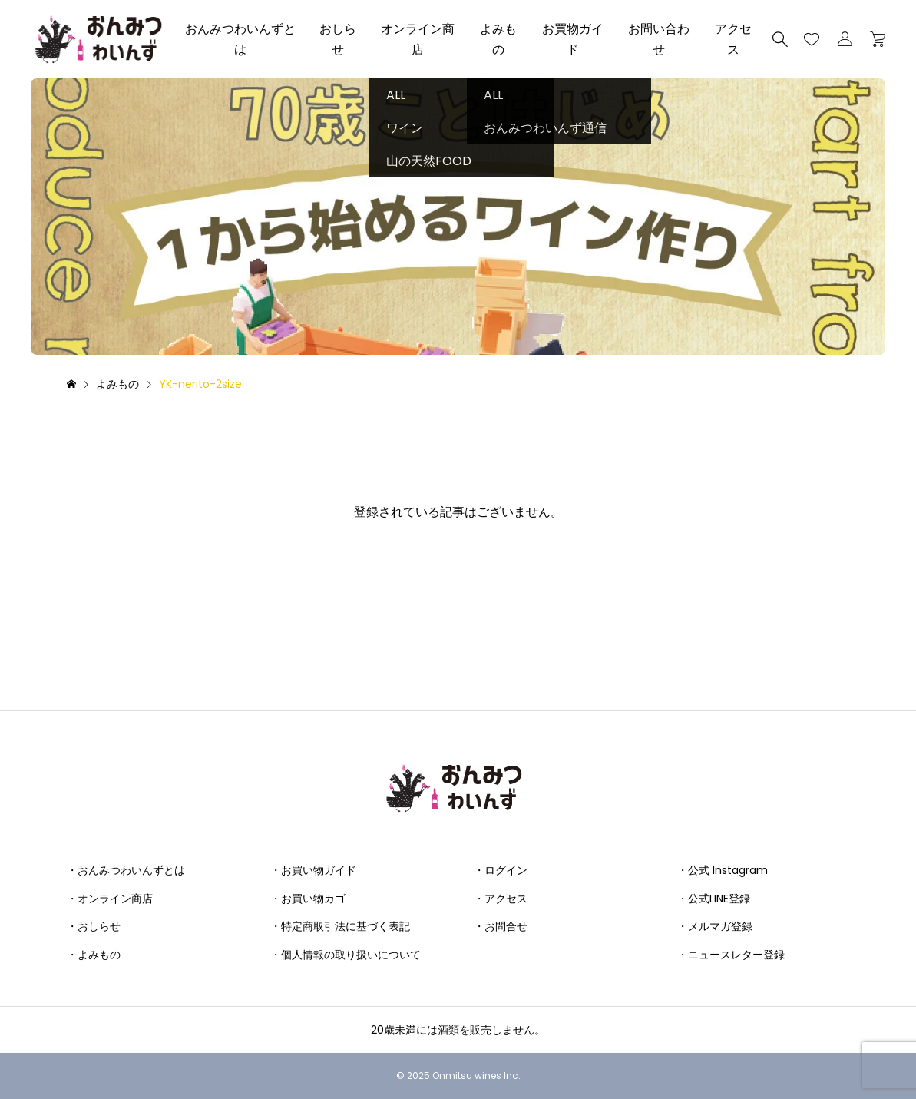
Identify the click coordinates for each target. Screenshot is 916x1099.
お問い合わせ (658, 39)
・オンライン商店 (110, 898)
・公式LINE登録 (713, 898)
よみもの (498, 39)
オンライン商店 (418, 39)
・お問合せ (500, 926)
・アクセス (500, 898)
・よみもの (94, 954)
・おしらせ (94, 926)
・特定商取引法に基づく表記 (340, 926)
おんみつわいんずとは (240, 39)
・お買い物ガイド (313, 870)
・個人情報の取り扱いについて (345, 954)
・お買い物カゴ (308, 898)
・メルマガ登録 (714, 926)
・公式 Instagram (722, 870)
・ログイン (500, 870)
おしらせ (337, 39)
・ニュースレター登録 (731, 954)
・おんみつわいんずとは (126, 870)
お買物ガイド (573, 39)
